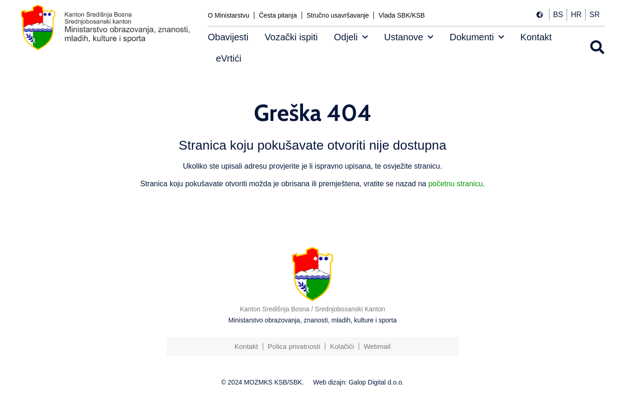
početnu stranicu (455, 184)
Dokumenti (476, 37)
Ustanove (409, 37)
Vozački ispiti (291, 37)
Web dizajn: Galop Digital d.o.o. (358, 382)
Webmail (377, 346)
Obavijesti (228, 37)
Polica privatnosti (294, 346)
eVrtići (228, 58)
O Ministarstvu (228, 15)
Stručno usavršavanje (338, 15)
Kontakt (536, 37)
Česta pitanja (278, 15)
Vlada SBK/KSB (402, 15)
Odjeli (351, 37)
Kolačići (342, 346)
